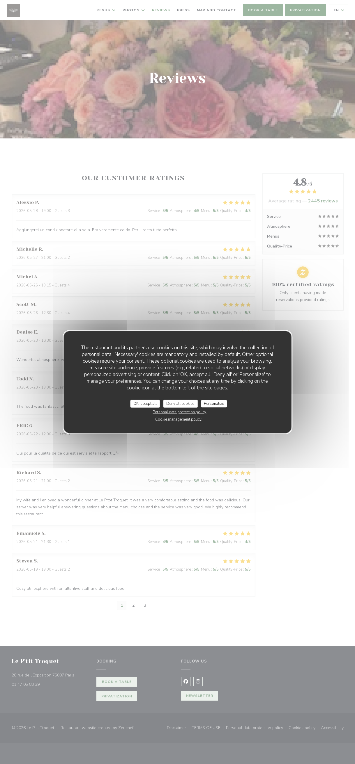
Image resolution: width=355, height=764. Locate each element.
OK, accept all (145, 403)
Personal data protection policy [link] (179, 412)
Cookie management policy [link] (178, 419)
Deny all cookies (180, 403)
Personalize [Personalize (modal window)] (214, 403)
